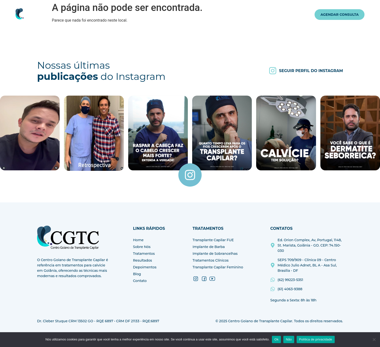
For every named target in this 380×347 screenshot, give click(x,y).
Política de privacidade (315, 339)
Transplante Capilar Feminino (218, 267)
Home (112, 14)
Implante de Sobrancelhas (215, 253)
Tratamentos (163, 14)
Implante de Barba (209, 247)
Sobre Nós (132, 14)
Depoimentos (224, 14)
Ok (276, 339)
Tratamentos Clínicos (211, 260)
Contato (265, 14)
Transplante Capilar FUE (213, 240)
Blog (247, 14)
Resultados (195, 14)
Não (289, 339)
